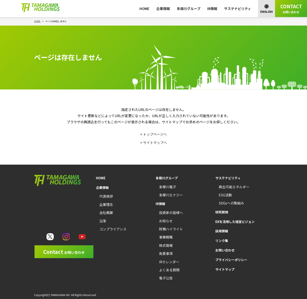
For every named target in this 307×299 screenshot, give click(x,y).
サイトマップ (225, 269)
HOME (144, 8)
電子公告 (166, 277)
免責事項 (166, 253)
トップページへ (155, 134)
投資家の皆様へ (171, 212)
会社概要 (106, 212)
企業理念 (106, 204)
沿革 (102, 220)
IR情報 (212, 8)
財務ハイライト (171, 228)
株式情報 (166, 245)
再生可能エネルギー (234, 186)
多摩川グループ (188, 8)
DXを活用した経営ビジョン (235, 221)
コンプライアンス (112, 228)
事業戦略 (166, 237)
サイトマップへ (155, 142)
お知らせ (166, 220)
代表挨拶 (106, 196)
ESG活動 (225, 194)
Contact (64, 251)
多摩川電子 (167, 186)
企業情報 (163, 8)
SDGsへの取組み (231, 203)
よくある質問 (169, 269)
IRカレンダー (169, 261)
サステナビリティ (237, 8)
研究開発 (221, 212)
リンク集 (221, 240)
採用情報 (221, 231)
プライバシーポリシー (231, 259)
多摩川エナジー (171, 194)
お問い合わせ (225, 250)
